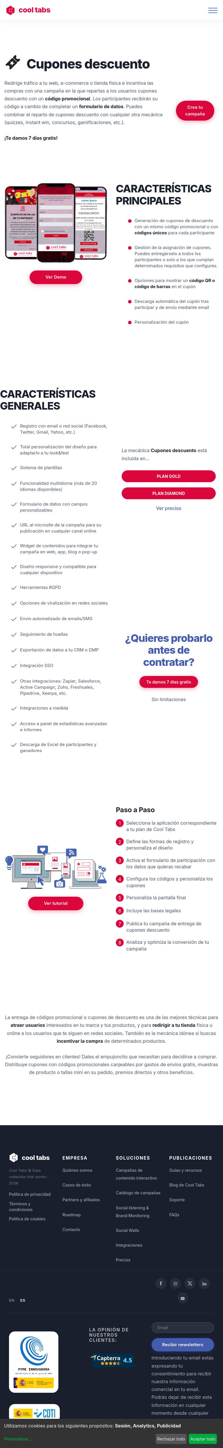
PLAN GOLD (169, 476)
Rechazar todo (171, 1438)
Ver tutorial (56, 903)
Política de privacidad (30, 1194)
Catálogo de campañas (138, 1192)
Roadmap (71, 1214)
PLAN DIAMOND (168, 493)
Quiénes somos (77, 1170)
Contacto (71, 1229)
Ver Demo (55, 277)
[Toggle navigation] (212, 10)
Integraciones (129, 1245)
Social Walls (127, 1230)
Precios (123, 1259)
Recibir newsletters (182, 1344)
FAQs (174, 1214)
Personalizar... (18, 1438)
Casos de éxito (76, 1184)
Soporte (177, 1199)
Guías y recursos (185, 1170)
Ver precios (168, 508)
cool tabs (28, 10)
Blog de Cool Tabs (186, 1184)
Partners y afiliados (81, 1199)
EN (12, 1300)
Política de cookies (27, 1219)
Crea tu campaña (195, 110)
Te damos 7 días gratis (168, 681)
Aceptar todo (202, 1438)
